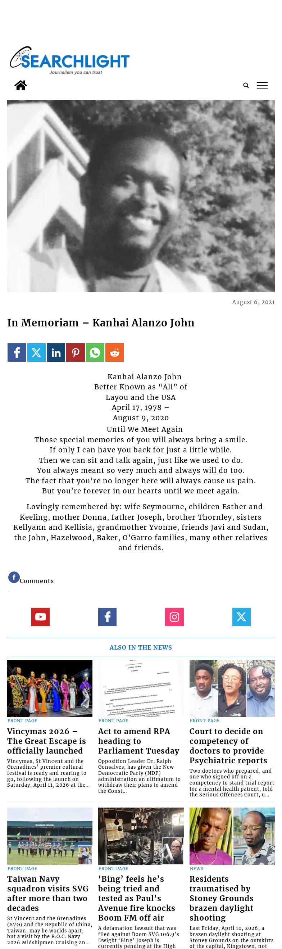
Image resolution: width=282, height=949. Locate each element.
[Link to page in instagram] (174, 617)
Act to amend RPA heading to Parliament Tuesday (138, 741)
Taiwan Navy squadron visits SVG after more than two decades (47, 894)
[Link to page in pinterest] (75, 352)
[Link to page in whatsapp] (95, 352)
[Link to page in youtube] (40, 617)
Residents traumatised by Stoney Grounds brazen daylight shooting (222, 899)
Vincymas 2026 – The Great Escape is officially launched (46, 741)
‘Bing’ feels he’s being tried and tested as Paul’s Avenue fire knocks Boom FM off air (137, 899)
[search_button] (246, 85)
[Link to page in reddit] (114, 352)
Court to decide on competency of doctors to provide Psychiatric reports (229, 746)
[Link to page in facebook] (17, 352)
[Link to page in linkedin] (56, 352)
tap (262, 85)
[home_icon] (20, 85)
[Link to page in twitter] (36, 352)
